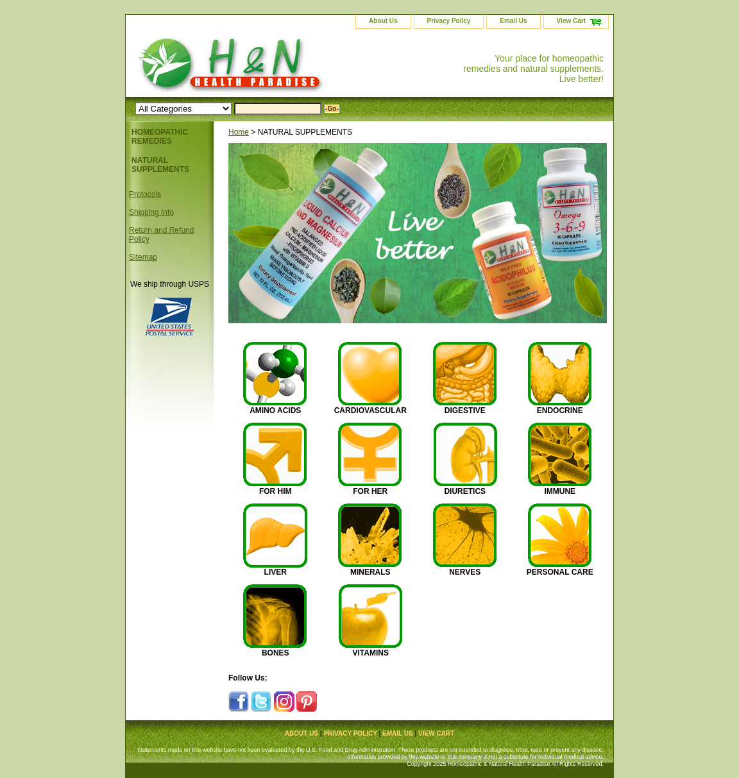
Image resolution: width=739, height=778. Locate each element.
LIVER (275, 572)
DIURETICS (465, 491)
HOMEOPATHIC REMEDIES (160, 137)
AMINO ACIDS (275, 410)
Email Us (513, 20)
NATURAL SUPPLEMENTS (160, 165)
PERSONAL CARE (560, 572)
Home (238, 132)
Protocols (145, 194)
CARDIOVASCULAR (370, 410)
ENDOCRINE (560, 410)
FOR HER (370, 491)
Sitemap (143, 257)
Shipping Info (151, 212)
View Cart (571, 20)
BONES (275, 652)
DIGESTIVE (465, 410)
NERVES (464, 572)
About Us (383, 20)
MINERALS (370, 572)
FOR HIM (275, 491)
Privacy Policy (449, 20)
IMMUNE (559, 491)
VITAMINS (371, 652)
